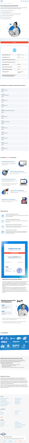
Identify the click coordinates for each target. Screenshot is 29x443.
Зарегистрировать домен (4, 398)
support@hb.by (25, 289)
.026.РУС (2, 147)
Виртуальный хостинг (18, 398)
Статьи (1, 426)
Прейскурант (22, 57)
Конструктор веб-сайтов (4, 404)
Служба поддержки (18, 423)
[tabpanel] (14, 62)
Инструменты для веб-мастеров (20, 424)
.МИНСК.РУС (3, 94)
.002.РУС (2, 104)
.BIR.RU (2, 109)
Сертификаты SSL (3, 405)
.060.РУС (2, 142)
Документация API (18, 427)
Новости (16, 412)
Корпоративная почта (3, 401)
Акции (1, 417)
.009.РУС (2, 99)
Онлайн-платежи (17, 403)
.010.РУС (2, 115)
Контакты (1, 412)
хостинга (4, 385)
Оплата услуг (2, 423)
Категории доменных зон (19, 426)
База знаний (2, 424)
